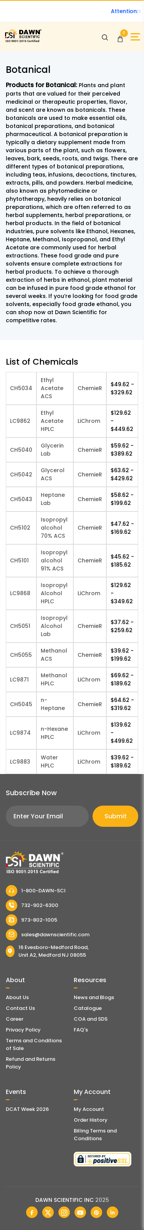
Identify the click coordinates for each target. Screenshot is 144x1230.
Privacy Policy (23, 1029)
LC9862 (20, 421)
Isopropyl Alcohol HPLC (54, 593)
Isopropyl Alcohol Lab (54, 626)
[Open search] (105, 37)
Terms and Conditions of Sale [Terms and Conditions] (34, 1044)
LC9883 (20, 762)
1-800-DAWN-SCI (36, 891)
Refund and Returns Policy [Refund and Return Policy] (30, 1062)
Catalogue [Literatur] (88, 1008)
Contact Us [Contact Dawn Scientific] (20, 1008)
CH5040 (21, 450)
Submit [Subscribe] (115, 816)
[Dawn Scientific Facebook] (32, 1212)
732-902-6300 (32, 905)
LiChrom (89, 421)
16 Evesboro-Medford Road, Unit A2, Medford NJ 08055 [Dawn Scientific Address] (47, 951)
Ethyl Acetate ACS (52, 388)
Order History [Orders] (91, 1120)
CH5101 (19, 560)
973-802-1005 (31, 920)
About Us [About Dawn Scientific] (17, 997)
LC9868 (20, 593)
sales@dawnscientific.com (47, 935)
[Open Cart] (120, 37)
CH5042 (21, 474)
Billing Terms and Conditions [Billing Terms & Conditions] (95, 1134)
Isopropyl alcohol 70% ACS (54, 528)
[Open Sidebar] (135, 36)
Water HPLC (49, 761)
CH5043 (21, 499)
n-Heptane (53, 704)
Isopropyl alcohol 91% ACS (54, 560)
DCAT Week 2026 (27, 1109)
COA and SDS (91, 1019)
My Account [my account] (89, 1109)
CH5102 (20, 528)
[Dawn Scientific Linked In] (112, 1212)
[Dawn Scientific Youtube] (80, 1212)
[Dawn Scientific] (23, 41)
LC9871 (19, 679)
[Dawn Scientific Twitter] (48, 1212)
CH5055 (21, 655)
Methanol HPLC (54, 679)
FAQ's (81, 1029)
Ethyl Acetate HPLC (52, 421)
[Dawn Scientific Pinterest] (96, 1212)
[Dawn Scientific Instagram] (64, 1212)
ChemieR (90, 388)
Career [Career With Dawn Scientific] (14, 1019)
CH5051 (20, 626)
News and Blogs (94, 997)
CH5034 (21, 388)
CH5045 (21, 704)
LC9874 (20, 733)
